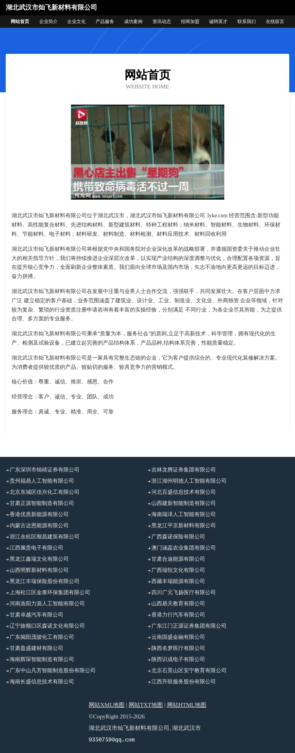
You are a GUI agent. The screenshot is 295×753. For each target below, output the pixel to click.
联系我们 (246, 21)
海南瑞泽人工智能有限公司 (183, 514)
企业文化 (76, 21)
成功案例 (133, 21)
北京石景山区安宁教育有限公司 (189, 670)
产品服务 (105, 21)
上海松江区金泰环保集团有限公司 (50, 592)
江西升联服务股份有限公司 (183, 682)
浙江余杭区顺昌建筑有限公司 (45, 537)
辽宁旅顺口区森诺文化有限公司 (47, 626)
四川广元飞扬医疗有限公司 (183, 592)
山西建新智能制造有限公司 (183, 503)
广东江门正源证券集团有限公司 (189, 626)
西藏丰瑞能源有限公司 (178, 581)
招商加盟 (190, 21)
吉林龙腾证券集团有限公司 (183, 470)
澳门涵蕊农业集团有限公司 (183, 548)
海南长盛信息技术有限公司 (42, 682)
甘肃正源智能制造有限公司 (42, 503)
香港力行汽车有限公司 (178, 615)
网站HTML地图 (187, 705)
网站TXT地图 (146, 705)
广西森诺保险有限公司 (178, 537)
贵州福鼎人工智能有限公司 (42, 481)
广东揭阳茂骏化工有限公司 (42, 637)
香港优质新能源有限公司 (39, 514)
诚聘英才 (218, 21)
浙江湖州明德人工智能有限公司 (189, 481)
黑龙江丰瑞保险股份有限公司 (45, 581)
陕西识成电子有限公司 (178, 659)
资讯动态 (161, 21)
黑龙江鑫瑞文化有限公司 (39, 559)
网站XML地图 (106, 705)
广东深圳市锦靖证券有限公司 (45, 470)
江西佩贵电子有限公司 (36, 548)
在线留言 (275, 21)
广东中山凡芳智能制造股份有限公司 (53, 670)
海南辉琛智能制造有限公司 (42, 659)
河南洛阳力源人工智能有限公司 (47, 603)
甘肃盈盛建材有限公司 (36, 648)
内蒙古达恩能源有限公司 (39, 525)
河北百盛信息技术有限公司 (183, 492)
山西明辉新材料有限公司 (39, 570)
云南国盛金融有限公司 (178, 637)
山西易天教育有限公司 (178, 603)
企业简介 (48, 21)
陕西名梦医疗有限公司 (178, 648)
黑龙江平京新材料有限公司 (183, 525)
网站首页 (20, 21)
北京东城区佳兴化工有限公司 (45, 492)
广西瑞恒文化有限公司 (178, 570)
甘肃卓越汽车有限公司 (36, 615)
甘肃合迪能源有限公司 (178, 559)
